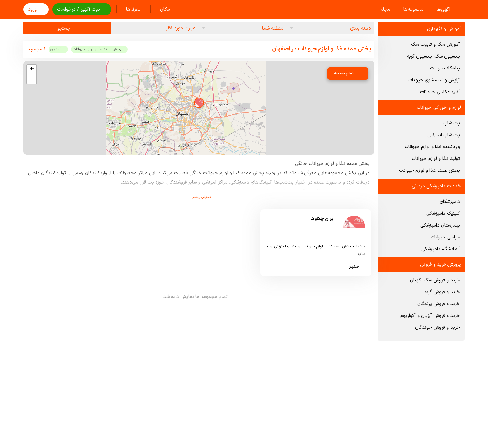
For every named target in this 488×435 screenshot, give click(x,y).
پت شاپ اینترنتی (443, 135)
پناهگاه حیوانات (445, 68)
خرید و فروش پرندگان (438, 304)
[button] (199, 103)
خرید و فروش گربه (442, 292)
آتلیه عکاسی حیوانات (440, 92)
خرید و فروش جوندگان (437, 327)
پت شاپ (451, 123)
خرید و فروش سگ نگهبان (435, 280)
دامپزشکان (450, 201)
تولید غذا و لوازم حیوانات (436, 158)
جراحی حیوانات (445, 237)
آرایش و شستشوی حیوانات (434, 80)
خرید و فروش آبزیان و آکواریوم (430, 315)
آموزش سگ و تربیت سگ (435, 44)
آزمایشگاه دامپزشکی (440, 249)
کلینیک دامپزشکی (443, 213)
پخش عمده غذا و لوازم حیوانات (429, 170)
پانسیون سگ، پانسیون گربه (433, 56)
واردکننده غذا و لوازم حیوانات (432, 147)
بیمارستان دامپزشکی (440, 225)
